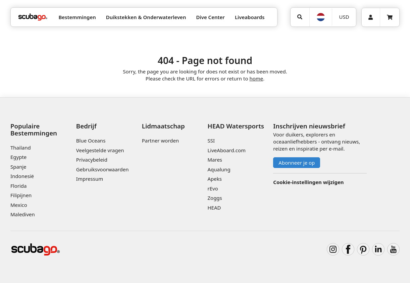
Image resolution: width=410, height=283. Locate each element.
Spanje (18, 166)
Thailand (20, 147)
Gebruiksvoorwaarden (102, 169)
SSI (211, 140)
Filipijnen (21, 195)
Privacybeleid (91, 159)
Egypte (18, 157)
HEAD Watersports (235, 126)
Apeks (214, 178)
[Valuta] (344, 16)
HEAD (214, 207)
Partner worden (160, 140)
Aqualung (218, 169)
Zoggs (214, 197)
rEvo (212, 188)
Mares (214, 159)
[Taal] (320, 17)
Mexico (18, 205)
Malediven (22, 214)
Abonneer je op (296, 162)
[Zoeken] (300, 17)
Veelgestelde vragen (100, 150)
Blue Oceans (91, 140)
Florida (18, 185)
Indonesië (22, 176)
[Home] (32, 17)
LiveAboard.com (226, 150)
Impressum (89, 178)
